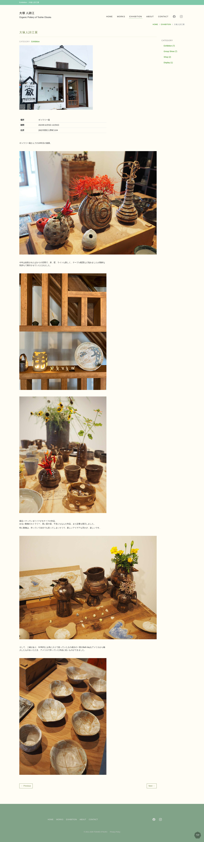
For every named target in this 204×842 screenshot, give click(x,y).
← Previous (26, 786)
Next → (151, 786)
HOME (109, 16)
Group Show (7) (170, 51)
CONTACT (163, 16)
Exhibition (35, 41)
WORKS (121, 16)
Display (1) (168, 62)
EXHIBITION (135, 16)
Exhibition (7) (169, 46)
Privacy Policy (115, 832)
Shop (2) (167, 57)
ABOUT (150, 16)
